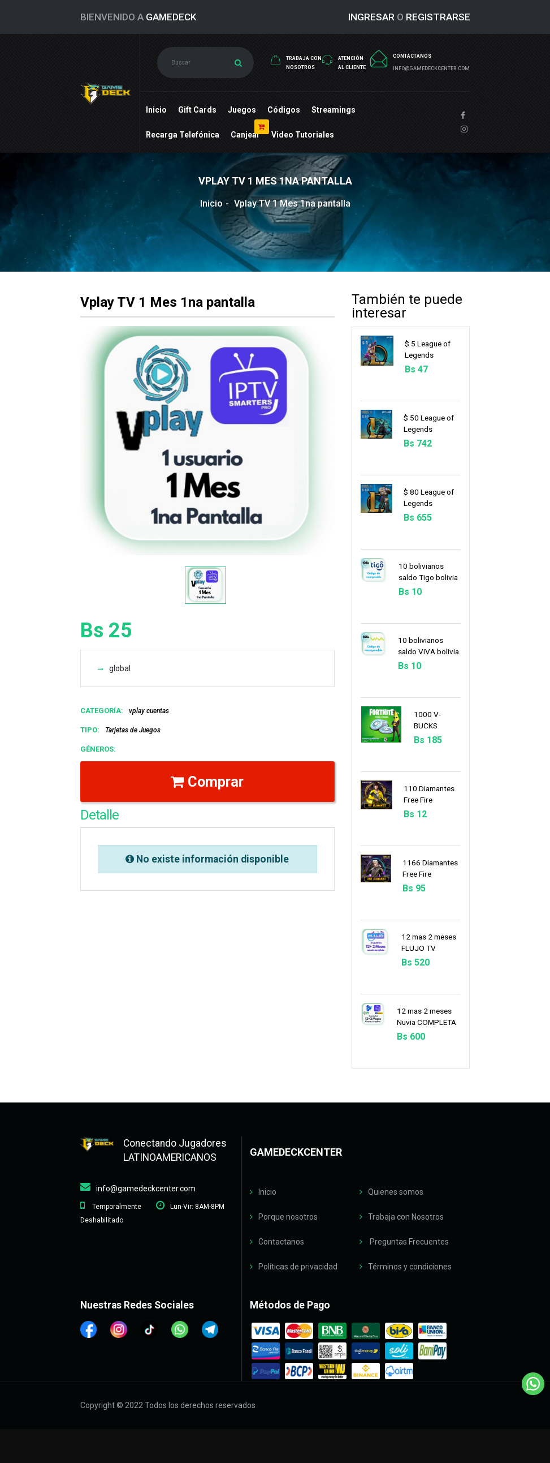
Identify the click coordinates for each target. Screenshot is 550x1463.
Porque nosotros (288, 1216)
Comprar (207, 781)
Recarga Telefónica (182, 134)
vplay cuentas (149, 711)
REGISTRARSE (438, 17)
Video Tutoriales (302, 134)
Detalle (99, 815)
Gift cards (197, 109)
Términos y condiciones (410, 1266)
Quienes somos (395, 1191)
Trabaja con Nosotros (406, 1216)
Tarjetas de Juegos (133, 730)
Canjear (245, 134)
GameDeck (171, 17)
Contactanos (281, 1241)
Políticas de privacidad (297, 1266)
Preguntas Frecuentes (408, 1241)
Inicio (156, 109)
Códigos (283, 109)
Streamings (333, 109)
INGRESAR (371, 17)
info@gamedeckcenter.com (146, 1188)
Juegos (242, 109)
